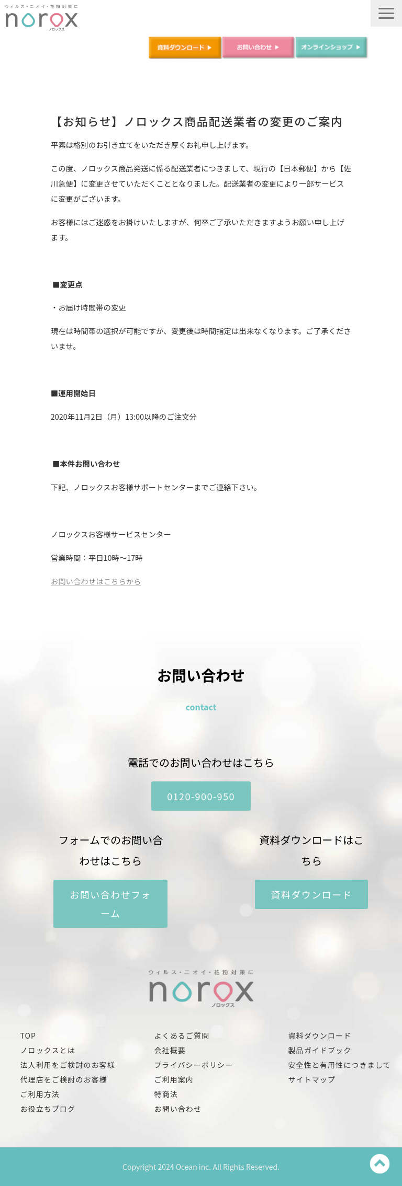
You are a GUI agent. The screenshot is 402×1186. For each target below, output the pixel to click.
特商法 (165, 1094)
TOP (28, 1035)
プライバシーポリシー (193, 1065)
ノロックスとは (47, 1050)
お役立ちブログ (47, 1108)
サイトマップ (312, 1079)
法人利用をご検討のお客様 (67, 1065)
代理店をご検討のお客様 (63, 1079)
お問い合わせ (178, 1108)
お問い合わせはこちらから (96, 580)
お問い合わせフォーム (110, 904)
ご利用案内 (174, 1079)
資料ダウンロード (311, 894)
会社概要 (169, 1050)
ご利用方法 (40, 1094)
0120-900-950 (201, 796)
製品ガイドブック (319, 1050)
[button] (386, 13)
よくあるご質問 (181, 1035)
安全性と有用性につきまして (339, 1065)
